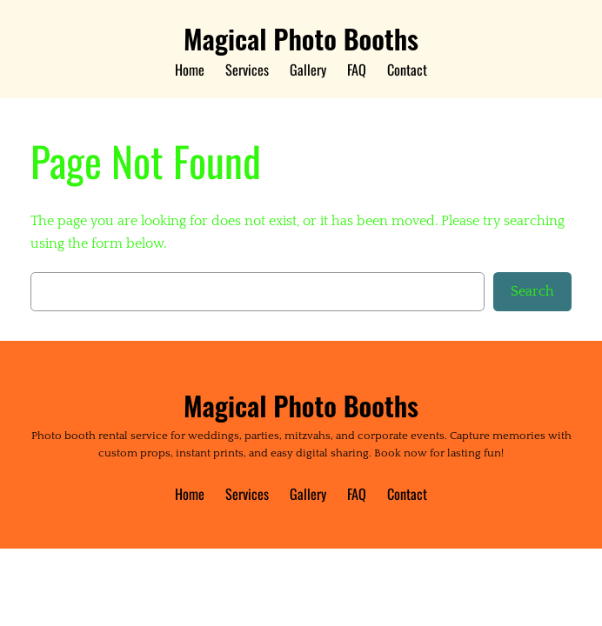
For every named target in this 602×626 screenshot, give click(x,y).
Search (532, 291)
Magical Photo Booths (301, 38)
